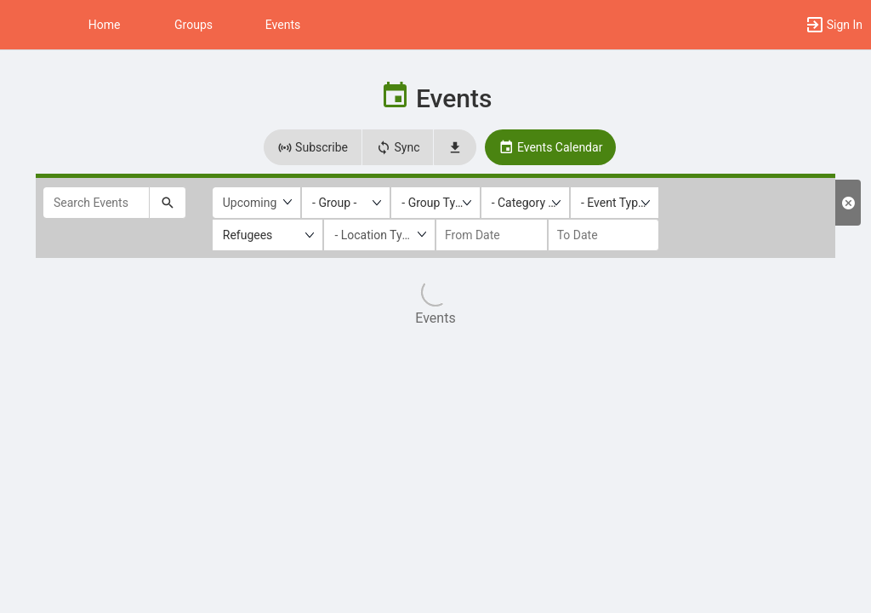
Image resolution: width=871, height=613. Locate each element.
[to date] (604, 235)
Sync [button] (397, 147)
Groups (193, 25)
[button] (21, 25)
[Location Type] (379, 235)
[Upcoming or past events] (256, 202)
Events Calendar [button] (550, 147)
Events (282, 25)
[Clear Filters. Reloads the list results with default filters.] (848, 203)
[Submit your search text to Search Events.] (167, 202)
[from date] (492, 235)
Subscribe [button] (312, 147)
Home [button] (104, 25)
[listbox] (345, 202)
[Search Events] (96, 202)
